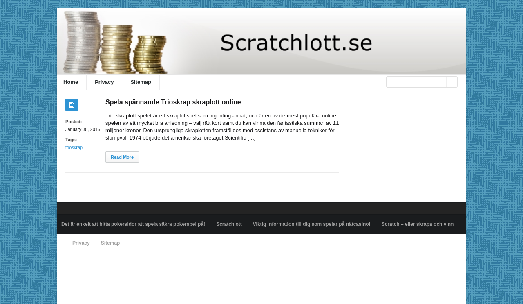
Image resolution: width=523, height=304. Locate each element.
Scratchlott (229, 224)
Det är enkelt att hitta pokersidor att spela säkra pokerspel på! (133, 224)
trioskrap (74, 147)
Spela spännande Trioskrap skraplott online (173, 102)
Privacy (104, 82)
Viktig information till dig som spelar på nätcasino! (312, 224)
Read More (122, 157)
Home (70, 82)
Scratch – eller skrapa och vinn (418, 224)
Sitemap (140, 82)
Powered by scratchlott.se (89, 262)
